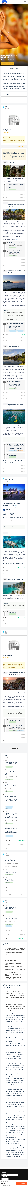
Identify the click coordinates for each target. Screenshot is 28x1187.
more (17, 239)
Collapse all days (21, 146)
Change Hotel (6, 132)
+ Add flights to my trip (19, 99)
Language (4, 1176)
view (16, 505)
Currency (3, 1172)
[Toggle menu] (25, 1)
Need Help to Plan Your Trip (7, 63)
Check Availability (21, 1183)
